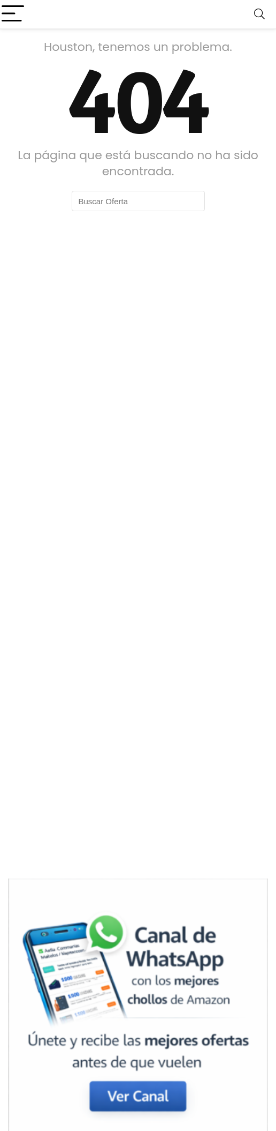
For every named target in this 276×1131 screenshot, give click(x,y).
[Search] (259, 14)
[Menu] (13, 14)
